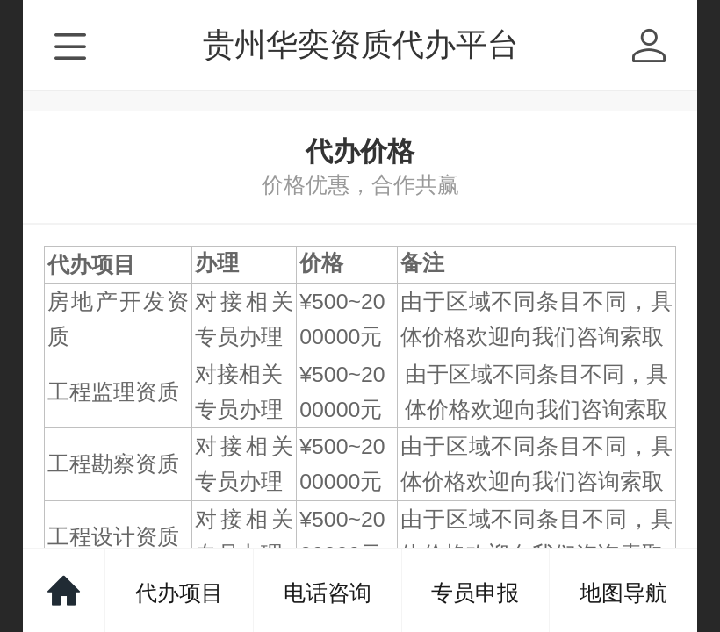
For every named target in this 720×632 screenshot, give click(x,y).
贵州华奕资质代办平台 (361, 44)
